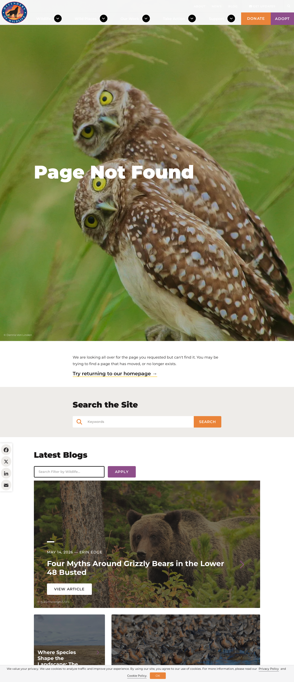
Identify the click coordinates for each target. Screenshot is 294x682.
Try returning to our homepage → (115, 398)
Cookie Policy (137, 676)
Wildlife (43, 19)
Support (216, 19)
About (199, 6)
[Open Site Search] (288, 6)
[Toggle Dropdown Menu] (58, 19)
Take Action (174, 19)
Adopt (282, 19)
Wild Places (86, 19)
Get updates (262, 6)
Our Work (129, 19)
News (217, 6)
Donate (256, 18)
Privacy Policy (269, 669)
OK (158, 676)
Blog (233, 6)
